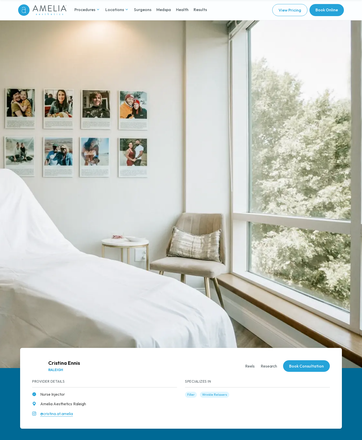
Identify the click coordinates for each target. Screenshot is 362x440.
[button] (87, 10)
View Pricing (290, 10)
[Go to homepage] (42, 10)
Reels (250, 366)
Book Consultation (306, 366)
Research (269, 366)
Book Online (326, 9)
